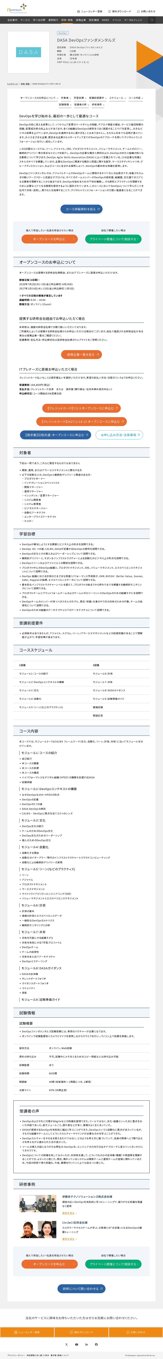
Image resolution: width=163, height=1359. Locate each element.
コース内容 (135, 97)
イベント (116, 20)
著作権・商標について (60, 1355)
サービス (25, 20)
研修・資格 (67, 20)
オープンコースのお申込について (38, 97)
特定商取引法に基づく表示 (38, 1355)
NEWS (105, 20)
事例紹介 (53, 20)
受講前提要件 (96, 97)
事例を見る (68, 1213)
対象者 (65, 97)
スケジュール (116, 97)
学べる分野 (39, 20)
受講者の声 (80, 104)
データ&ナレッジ (133, 20)
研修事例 (97, 104)
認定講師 (94, 20)
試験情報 (64, 104)
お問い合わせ (136, 1332)
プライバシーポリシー (16, 1355)
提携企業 (81, 20)
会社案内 (12, 20)
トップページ (12, 83)
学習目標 (79, 97)
